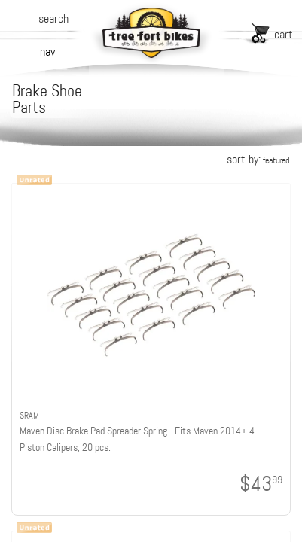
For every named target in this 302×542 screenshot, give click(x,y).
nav (47, 51)
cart (283, 34)
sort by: (258, 159)
